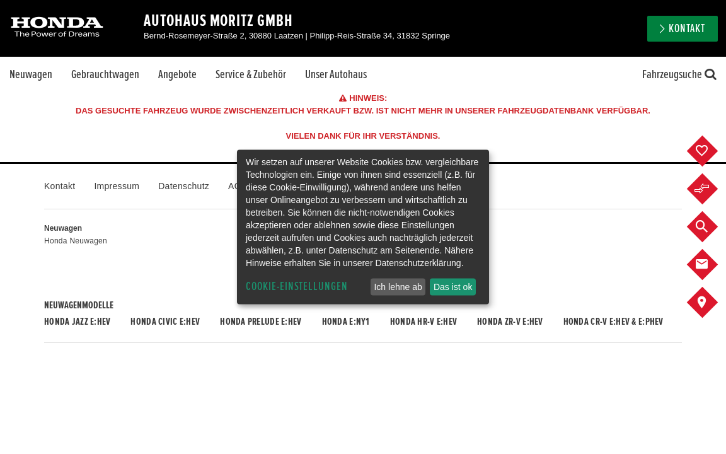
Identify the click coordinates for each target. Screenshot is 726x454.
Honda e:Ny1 (346, 322)
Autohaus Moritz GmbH (218, 21)
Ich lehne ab (398, 287)
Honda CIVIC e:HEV (165, 322)
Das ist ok (453, 287)
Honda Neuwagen (75, 240)
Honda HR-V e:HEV (423, 322)
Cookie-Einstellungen (297, 287)
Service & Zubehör (251, 74)
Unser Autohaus (336, 74)
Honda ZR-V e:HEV (510, 322)
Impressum (116, 186)
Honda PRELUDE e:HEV (260, 322)
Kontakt (687, 29)
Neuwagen (30, 74)
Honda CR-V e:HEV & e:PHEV (613, 322)
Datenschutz (183, 186)
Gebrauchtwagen (105, 74)
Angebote (177, 74)
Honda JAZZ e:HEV (77, 322)
